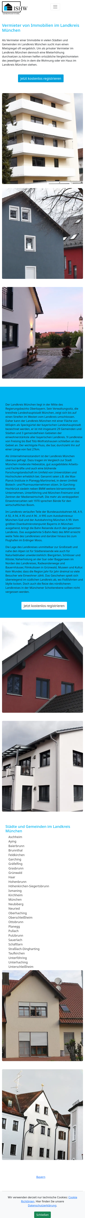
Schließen (42, 1215)
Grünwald (15, 873)
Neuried (14, 908)
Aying (12, 841)
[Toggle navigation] (55, 6)
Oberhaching (17, 913)
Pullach (13, 931)
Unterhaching (18, 962)
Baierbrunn (16, 846)
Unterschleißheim (20, 967)
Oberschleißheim (20, 917)
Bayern (40, 1177)
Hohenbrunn (17, 882)
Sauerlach (15, 940)
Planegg (14, 926)
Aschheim (15, 837)
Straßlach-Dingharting (24, 949)
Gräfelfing (15, 864)
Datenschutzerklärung (42, 1205)
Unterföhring (17, 958)
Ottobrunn (15, 922)
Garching (14, 859)
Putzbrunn (15, 935)
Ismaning (15, 890)
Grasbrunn (16, 868)
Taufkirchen (16, 953)
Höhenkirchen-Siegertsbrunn (28, 886)
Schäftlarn (15, 944)
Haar (11, 877)
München (15, 899)
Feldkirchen (16, 855)
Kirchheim (15, 895)
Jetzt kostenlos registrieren (40, 78)
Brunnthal (15, 850)
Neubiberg (15, 904)
